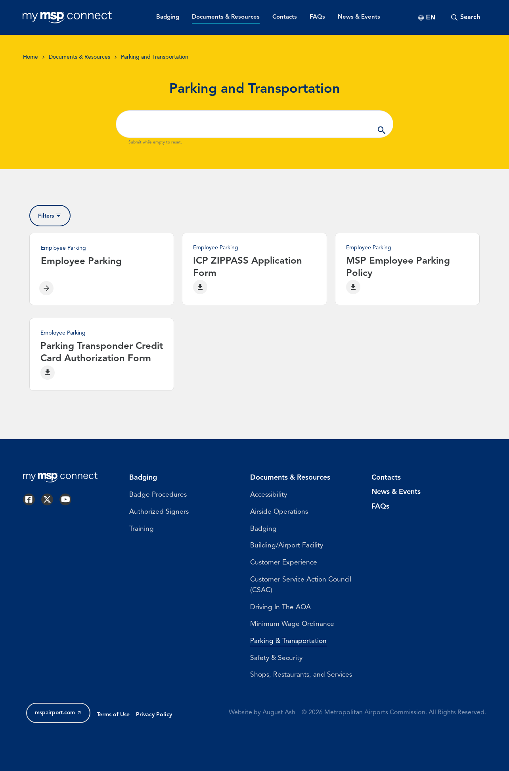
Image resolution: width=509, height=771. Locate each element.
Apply (381, 124)
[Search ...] (254, 124)
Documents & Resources (79, 57)
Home (30, 57)
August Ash (278, 727)
